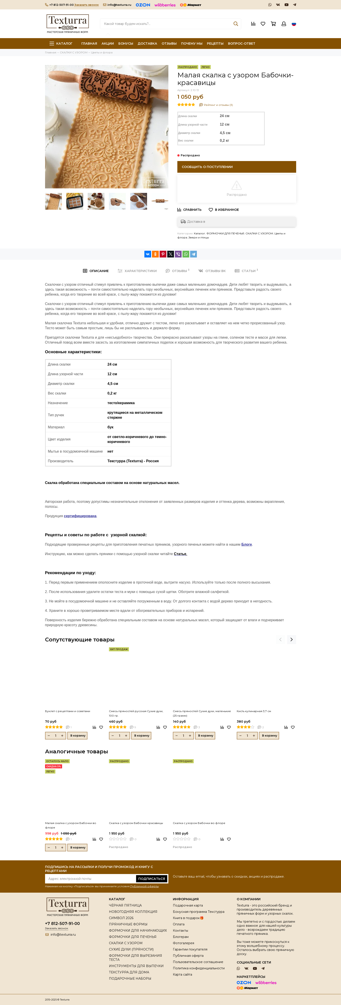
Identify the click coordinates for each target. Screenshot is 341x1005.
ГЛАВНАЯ (89, 43)
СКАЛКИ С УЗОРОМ (259, 233)
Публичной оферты (144, 886)
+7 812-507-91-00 (59, 5)
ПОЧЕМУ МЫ (191, 43)
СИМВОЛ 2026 (121, 918)
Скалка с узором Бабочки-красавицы (136, 823)
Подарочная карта (188, 905)
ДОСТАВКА (147, 43)
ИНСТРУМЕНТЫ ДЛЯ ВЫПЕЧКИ (136, 966)
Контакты (180, 931)
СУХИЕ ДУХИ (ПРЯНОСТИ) (131, 949)
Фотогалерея (183, 943)
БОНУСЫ (125, 43)
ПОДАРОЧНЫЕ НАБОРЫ (130, 979)
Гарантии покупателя (190, 949)
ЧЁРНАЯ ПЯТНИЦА (125, 905)
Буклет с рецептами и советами (67, 711)
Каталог (61, 43)
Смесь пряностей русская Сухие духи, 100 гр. (136, 713)
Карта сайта (182, 974)
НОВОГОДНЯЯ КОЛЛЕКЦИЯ (133, 912)
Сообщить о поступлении (207, 167)
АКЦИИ (108, 43)
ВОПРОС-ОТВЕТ (241, 43)
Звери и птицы (199, 237)
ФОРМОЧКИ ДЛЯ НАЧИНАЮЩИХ (138, 931)
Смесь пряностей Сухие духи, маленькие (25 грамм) (202, 713)
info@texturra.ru (117, 5)
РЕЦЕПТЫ (215, 43)
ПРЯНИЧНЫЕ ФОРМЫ (128, 924)
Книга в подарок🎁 (188, 918)
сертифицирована (80, 516)
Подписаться (151, 879)
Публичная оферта (188, 956)
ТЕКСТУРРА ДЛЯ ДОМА (129, 972)
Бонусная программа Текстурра (198, 912)
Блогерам (181, 937)
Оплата (179, 924)
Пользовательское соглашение (198, 962)
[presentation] (280, 639)
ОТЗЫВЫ (169, 43)
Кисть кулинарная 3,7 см (254, 711)
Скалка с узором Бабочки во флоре (199, 823)
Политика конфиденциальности (199, 968)
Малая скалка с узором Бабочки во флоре (70, 825)
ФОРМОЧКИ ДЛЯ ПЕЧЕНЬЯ (225, 233)
